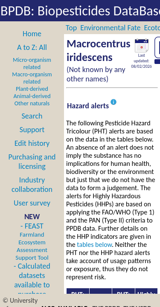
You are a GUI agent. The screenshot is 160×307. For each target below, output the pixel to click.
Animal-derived (32, 96)
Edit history (32, 143)
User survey (32, 203)
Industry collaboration (32, 184)
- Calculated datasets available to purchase (32, 280)
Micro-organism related (32, 63)
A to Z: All (32, 47)
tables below (94, 244)
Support (32, 129)
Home (32, 33)
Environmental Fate (110, 27)
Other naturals (32, 103)
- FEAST (31, 241)
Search (32, 116)
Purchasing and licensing (31, 161)
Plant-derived (32, 89)
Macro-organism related (32, 78)
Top (71, 27)
